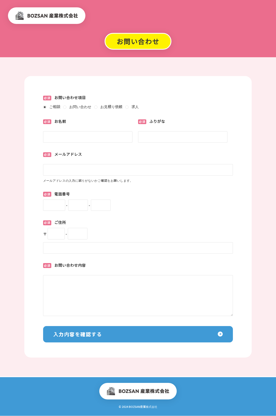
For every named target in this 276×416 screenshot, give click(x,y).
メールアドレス (62, 154)
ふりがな (151, 121)
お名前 (54, 121)
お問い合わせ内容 (64, 265)
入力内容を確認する (77, 334)
